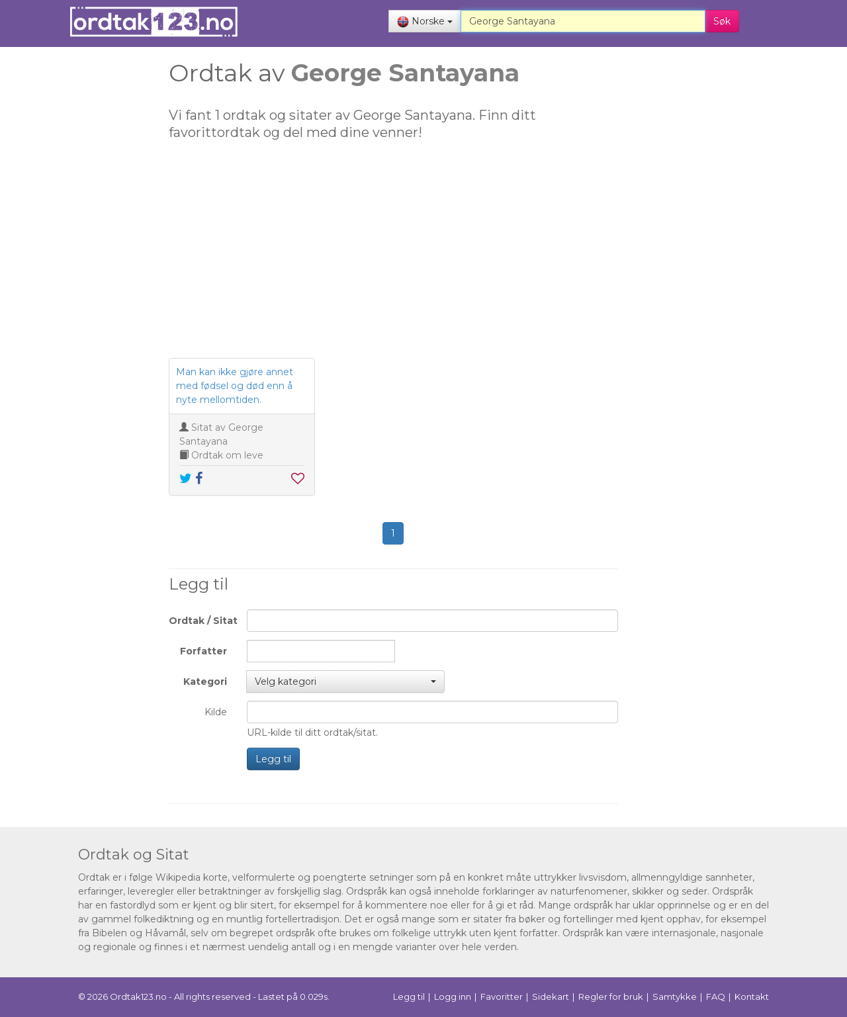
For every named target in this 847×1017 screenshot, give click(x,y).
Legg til (273, 759)
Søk (722, 21)
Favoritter (501, 996)
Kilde (215, 712)
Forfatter (203, 651)
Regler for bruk (610, 996)
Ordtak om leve (227, 455)
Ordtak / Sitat (203, 621)
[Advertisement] (76, 264)
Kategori (205, 681)
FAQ (715, 996)
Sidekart (550, 996)
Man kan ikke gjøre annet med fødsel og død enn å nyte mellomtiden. (234, 386)
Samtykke (674, 996)
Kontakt (752, 996)
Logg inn (452, 996)
